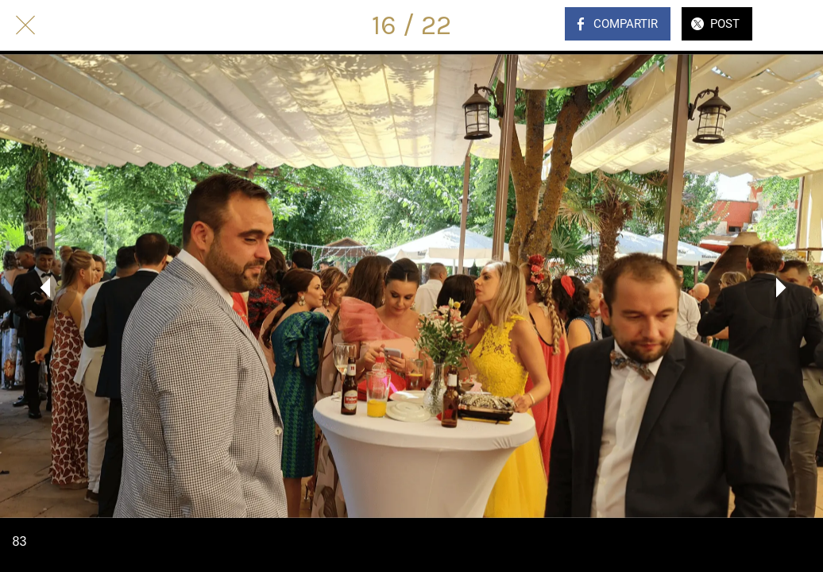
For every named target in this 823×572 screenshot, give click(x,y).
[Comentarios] (798, 25)
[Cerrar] (25, 25)
